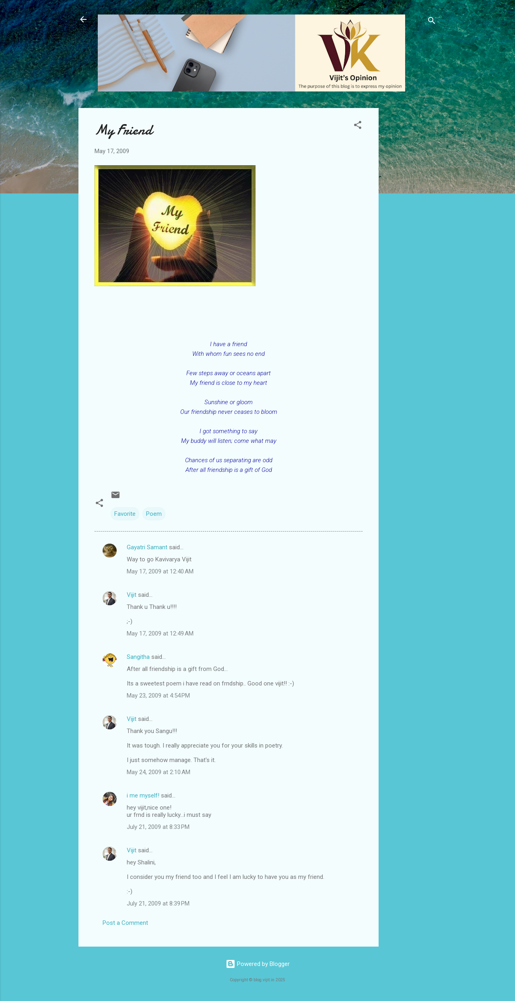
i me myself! (143, 795)
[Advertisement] (411, 229)
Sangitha (138, 656)
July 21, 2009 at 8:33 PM (158, 827)
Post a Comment (125, 922)
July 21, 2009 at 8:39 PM (158, 903)
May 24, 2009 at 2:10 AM (158, 772)
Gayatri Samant (147, 547)
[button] (358, 126)
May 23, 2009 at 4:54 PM (158, 695)
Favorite (125, 513)
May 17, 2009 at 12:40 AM (160, 571)
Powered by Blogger (258, 964)
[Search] (432, 22)
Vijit (131, 594)
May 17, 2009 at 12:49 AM (160, 633)
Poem (154, 513)
